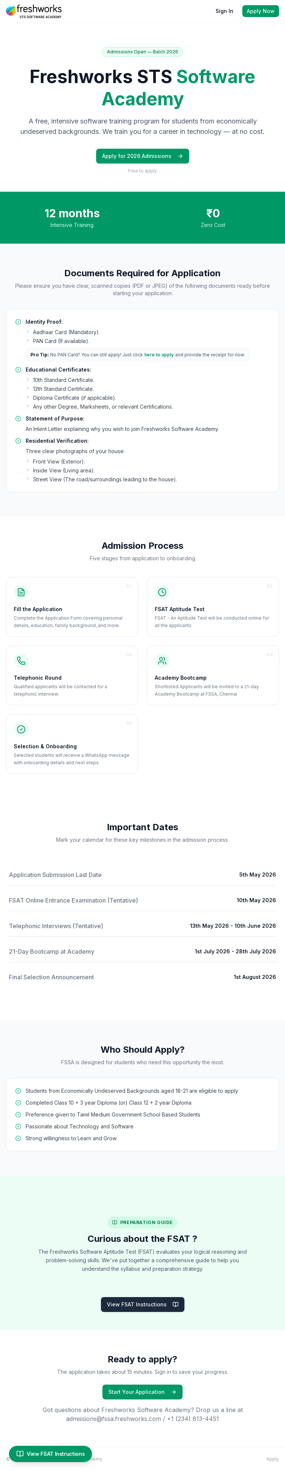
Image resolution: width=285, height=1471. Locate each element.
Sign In (224, 11)
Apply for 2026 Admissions (142, 156)
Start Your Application (142, 1392)
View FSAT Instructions (142, 1304)
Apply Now (261, 11)
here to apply (159, 354)
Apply (272, 1459)
